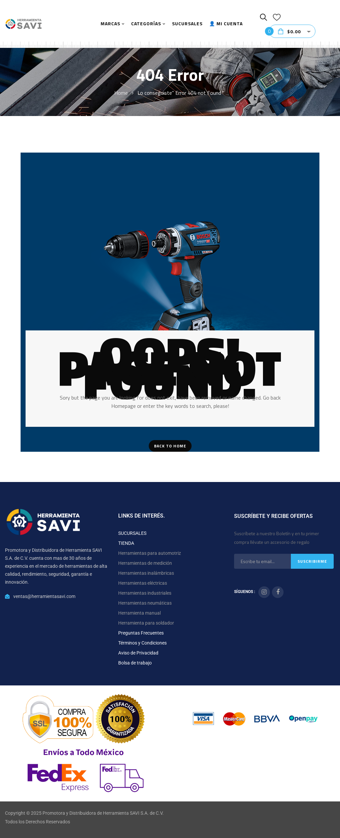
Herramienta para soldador (146, 623)
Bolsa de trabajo (135, 662)
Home (121, 93)
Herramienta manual (139, 613)
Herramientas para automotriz (149, 553)
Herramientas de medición (145, 563)
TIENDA (126, 543)
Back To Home (170, 446)
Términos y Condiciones (142, 643)
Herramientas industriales (144, 593)
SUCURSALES (132, 533)
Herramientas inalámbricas (146, 573)
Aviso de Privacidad (138, 653)
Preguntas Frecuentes (141, 633)
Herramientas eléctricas (142, 583)
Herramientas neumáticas (145, 603)
